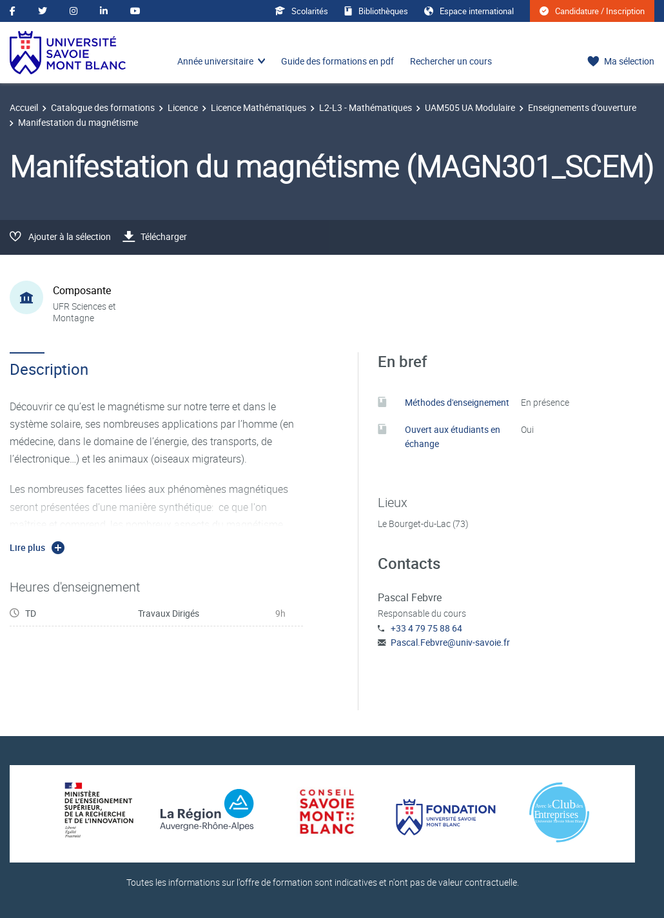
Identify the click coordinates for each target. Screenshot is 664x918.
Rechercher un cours (451, 61)
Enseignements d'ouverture (582, 107)
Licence (183, 107)
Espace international (469, 11)
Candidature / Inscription (592, 11)
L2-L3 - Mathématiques (365, 107)
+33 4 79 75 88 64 (426, 628)
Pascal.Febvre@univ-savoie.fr (450, 642)
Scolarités (301, 11)
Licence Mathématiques (258, 107)
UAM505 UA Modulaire (470, 107)
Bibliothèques (376, 11)
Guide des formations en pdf (337, 61)
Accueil (24, 107)
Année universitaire (215, 61)
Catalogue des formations (103, 107)
